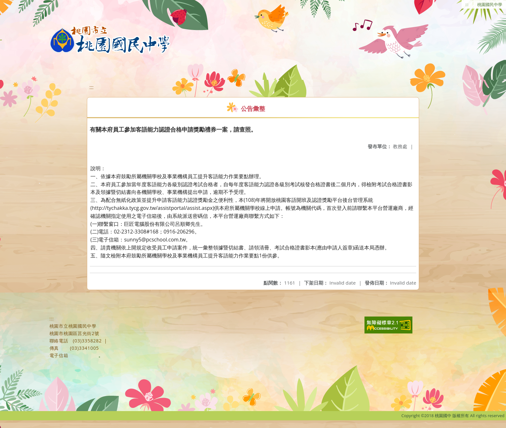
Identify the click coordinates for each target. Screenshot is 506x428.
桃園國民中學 (489, 4)
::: (467, 4)
